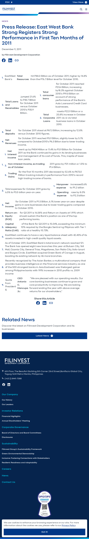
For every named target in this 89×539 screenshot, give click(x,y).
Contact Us (8, 482)
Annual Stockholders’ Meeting (16, 421)
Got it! (44, 532)
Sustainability (10, 443)
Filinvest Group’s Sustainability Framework (22, 449)
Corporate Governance (15, 427)
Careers (6, 468)
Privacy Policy (69, 525)
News (5, 475)
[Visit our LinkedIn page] (44, 303)
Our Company (10, 394)
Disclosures (7, 437)
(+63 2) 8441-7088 (13, 378)
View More (80, 2)
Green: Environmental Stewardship (18, 453)
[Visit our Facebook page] (4, 60)
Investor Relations (12, 410)
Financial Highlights (11, 416)
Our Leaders (7, 404)
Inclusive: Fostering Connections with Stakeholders (26, 458)
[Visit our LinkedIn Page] (10, 60)
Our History (7, 400)
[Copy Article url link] (17, 60)
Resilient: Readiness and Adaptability (19, 462)
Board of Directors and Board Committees (21, 433)
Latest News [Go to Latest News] (44, 335)
